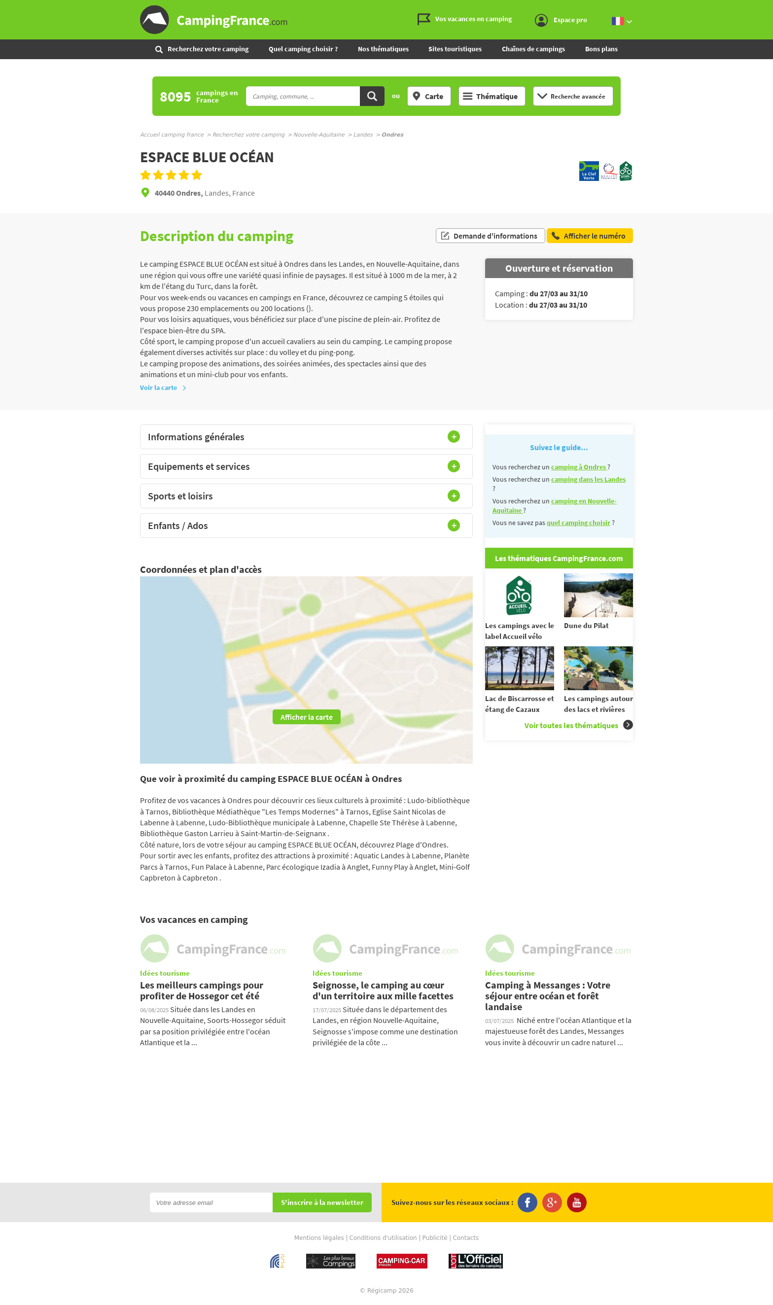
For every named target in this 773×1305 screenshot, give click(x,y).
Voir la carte (163, 387)
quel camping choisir (578, 522)
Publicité (435, 1237)
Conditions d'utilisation (383, 1237)
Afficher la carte (307, 717)
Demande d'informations (488, 236)
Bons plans (601, 48)
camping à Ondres (579, 466)
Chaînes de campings (533, 48)
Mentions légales (319, 1237)
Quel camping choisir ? (303, 48)
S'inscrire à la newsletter (322, 1203)
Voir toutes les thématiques (579, 725)
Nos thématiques (383, 48)
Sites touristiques (455, 48)
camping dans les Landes (588, 479)
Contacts (466, 1237)
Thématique (490, 96)
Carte (427, 96)
